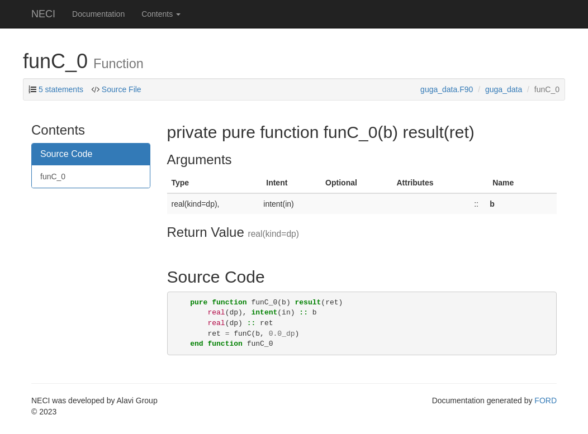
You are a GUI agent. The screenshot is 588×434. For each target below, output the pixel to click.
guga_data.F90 (446, 89)
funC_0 (52, 176)
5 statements (61, 89)
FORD (545, 400)
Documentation (98, 13)
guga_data (503, 89)
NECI (43, 14)
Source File (121, 89)
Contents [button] (161, 13)
